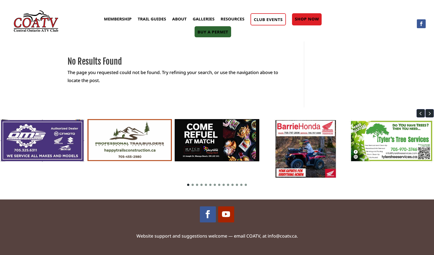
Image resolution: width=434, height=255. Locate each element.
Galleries (204, 19)
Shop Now (307, 19)
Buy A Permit (212, 32)
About (179, 19)
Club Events (268, 19)
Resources (232, 19)
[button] (421, 113)
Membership (118, 19)
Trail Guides (152, 19)
